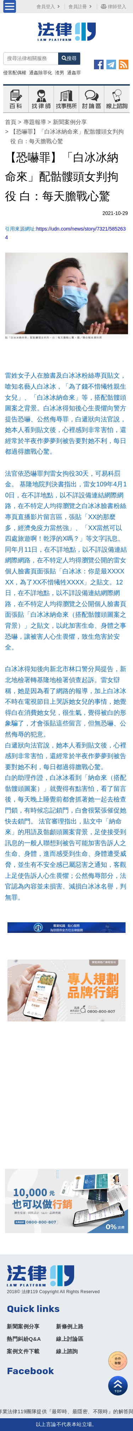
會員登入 (49, 6)
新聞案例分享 (70, 122)
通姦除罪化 (40, 72)
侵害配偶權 (14, 72)
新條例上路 (69, 1326)
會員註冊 (80, 6)
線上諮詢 (67, 1351)
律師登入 (113, 6)
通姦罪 (74, 72)
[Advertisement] (66, 1095)
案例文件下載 (23, 1351)
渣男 (59, 72)
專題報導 (34, 122)
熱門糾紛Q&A (24, 1339)
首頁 (10, 122)
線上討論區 (69, 1339)
